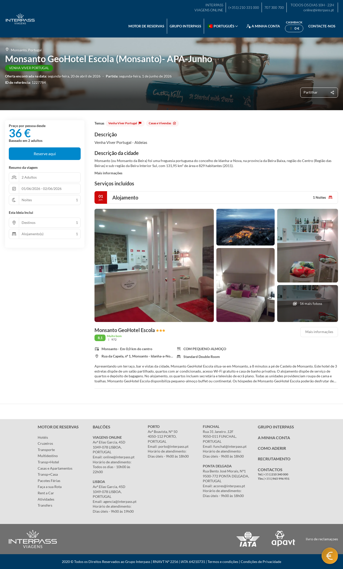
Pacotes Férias (49, 480)
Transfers (45, 505)
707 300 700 (274, 7)
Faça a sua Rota (50, 486)
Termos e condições (223, 561)
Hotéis (43, 437)
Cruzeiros (45, 443)
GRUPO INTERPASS (276, 426)
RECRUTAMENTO (274, 458)
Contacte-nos (321, 26)
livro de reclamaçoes (322, 539)
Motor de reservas (146, 26)
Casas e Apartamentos (55, 468)
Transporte (46, 450)
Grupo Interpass (185, 26)
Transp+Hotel (48, 462)
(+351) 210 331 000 (243, 7)
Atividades (46, 499)
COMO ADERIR (272, 448)
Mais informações (108, 173)
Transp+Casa (48, 474)
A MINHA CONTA (274, 437)
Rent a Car (46, 493)
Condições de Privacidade (261, 561)
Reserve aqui (45, 153)
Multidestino (48, 456)
